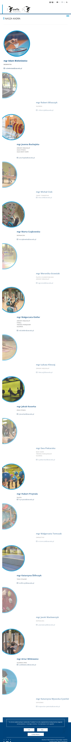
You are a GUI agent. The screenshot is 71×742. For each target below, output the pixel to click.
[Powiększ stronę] (50, 2)
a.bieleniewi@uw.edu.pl (17, 68)
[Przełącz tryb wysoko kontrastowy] (57, 2)
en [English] (62, 2)
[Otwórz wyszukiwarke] (66, 2)
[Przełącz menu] (67, 16)
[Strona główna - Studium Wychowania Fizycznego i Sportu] (15, 9)
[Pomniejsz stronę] (52, 2)
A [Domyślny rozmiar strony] (51, 2)
